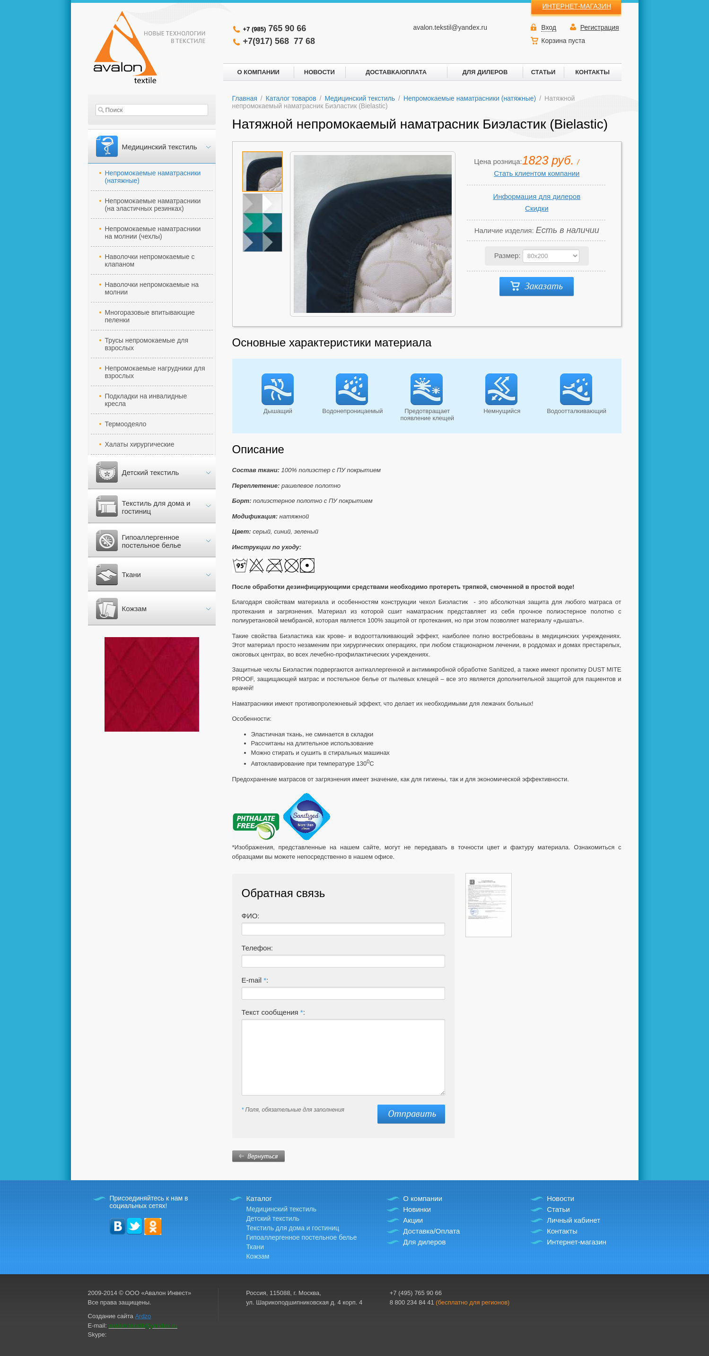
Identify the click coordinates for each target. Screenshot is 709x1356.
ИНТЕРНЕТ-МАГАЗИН (577, 6)
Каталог (259, 1198)
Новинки (417, 1209)
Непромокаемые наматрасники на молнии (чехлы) (153, 232)
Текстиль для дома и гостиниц (156, 507)
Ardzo (143, 1316)
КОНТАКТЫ (592, 72)
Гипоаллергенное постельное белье (151, 541)
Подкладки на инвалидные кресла (146, 399)
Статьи (558, 1209)
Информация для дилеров (536, 196)
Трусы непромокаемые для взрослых (147, 344)
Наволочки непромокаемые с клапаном (150, 260)
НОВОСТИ (319, 72)
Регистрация (599, 27)
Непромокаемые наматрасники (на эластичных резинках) (153, 204)
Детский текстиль (150, 472)
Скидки (536, 208)
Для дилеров (424, 1242)
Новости (560, 1198)
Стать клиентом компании (536, 173)
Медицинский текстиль (159, 147)
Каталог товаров (291, 98)
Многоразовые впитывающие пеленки (150, 316)
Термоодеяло (126, 424)
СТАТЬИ (543, 72)
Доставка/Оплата (431, 1231)
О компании (422, 1198)
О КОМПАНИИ (258, 72)
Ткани (131, 574)
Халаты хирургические (140, 444)
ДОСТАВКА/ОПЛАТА (396, 72)
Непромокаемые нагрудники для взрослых (155, 372)
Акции (413, 1220)
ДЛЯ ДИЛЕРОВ (485, 72)
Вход (548, 27)
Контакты (562, 1231)
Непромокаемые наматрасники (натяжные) (153, 176)
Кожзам (134, 609)
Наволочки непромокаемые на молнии (152, 288)
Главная (244, 98)
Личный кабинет (573, 1220)
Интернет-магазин (576, 1242)
